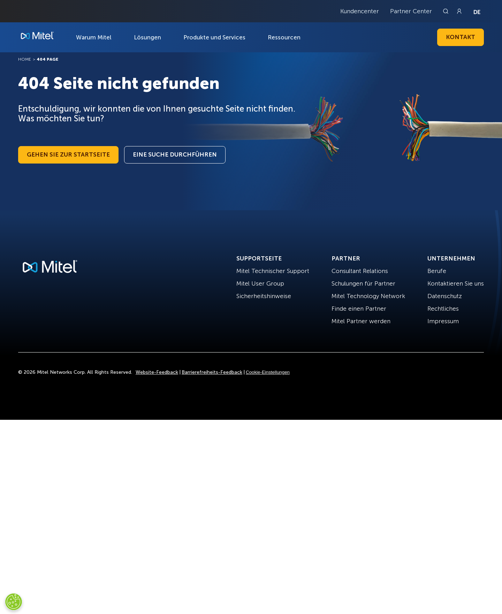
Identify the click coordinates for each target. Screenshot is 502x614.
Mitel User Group (260, 283)
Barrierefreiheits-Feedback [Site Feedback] (212, 372)
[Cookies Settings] (13, 602)
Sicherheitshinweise (263, 296)
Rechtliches (443, 308)
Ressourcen (284, 37)
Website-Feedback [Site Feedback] (157, 372)
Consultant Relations (360, 270)
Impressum (443, 321)
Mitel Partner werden (361, 321)
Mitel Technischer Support (272, 270)
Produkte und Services (214, 37)
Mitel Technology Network (368, 296)
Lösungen (147, 37)
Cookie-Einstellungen (268, 372)
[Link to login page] (459, 11)
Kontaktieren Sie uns (455, 283)
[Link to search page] (446, 11)
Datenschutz (444, 296)
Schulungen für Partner (363, 283)
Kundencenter (359, 11)
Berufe (436, 270)
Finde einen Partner (359, 308)
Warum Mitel (94, 37)
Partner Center (411, 11)
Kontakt (460, 36)
